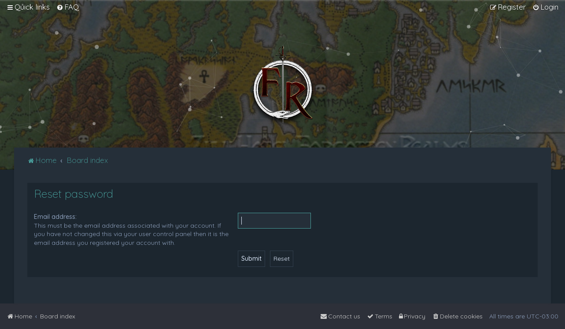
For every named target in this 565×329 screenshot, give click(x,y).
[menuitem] (67, 7)
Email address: (55, 217)
